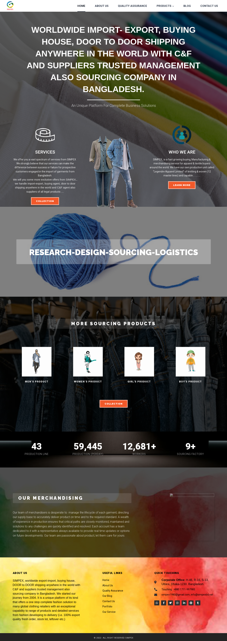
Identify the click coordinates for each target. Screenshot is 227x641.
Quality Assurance (132, 6)
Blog (187, 6)
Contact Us (209, 6)
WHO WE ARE (181, 152)
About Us (102, 6)
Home (81, 6)
